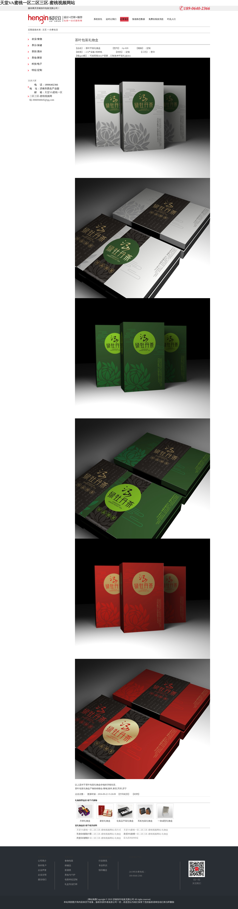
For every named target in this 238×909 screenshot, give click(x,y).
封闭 (136, 794)
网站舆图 (92, 899)
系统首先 (98, 19)
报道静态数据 (138, 19)
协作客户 (42, 865)
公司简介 (42, 861)
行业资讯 (103, 861)
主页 (44, 30)
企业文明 (42, 875)
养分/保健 (37, 45)
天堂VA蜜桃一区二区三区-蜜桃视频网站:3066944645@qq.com (45, 96)
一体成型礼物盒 (165, 821)
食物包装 (69, 861)
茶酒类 (68, 870)
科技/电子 (37, 64)
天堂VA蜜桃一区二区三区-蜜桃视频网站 (37, 2)
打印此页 (124, 794)
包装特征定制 (71, 879)
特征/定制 (37, 70)
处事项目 (124, 19)
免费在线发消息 (156, 19)
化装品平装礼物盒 (125, 821)
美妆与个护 (70, 875)
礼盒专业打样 (71, 884)
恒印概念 (103, 870)
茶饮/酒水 (37, 51)
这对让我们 (111, 19)
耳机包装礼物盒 (145, 821)
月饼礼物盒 (85, 821)
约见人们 (171, 19)
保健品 (68, 865)
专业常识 (103, 865)
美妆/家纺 (37, 57)
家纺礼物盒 (105, 821)
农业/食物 (37, 39)
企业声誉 (42, 870)
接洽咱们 (42, 879)
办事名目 (53, 30)
